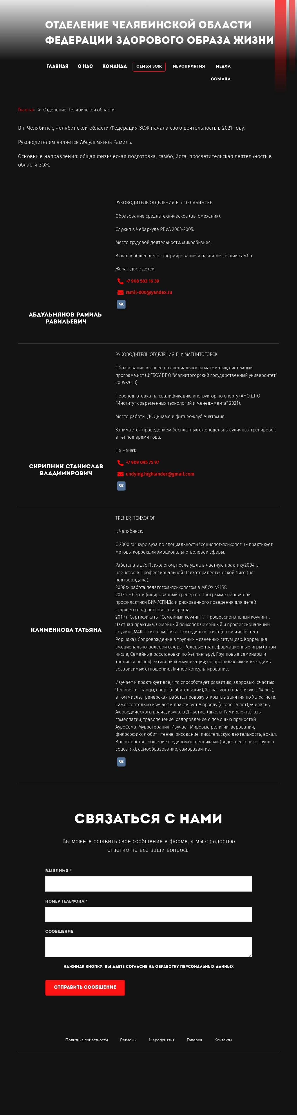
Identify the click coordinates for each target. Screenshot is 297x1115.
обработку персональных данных (194, 967)
